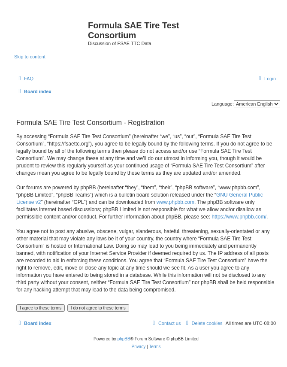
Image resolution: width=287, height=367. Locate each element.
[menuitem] (24, 78)
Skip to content (29, 56)
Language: (222, 103)
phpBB (124, 339)
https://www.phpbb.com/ (239, 217)
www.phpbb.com (175, 202)
